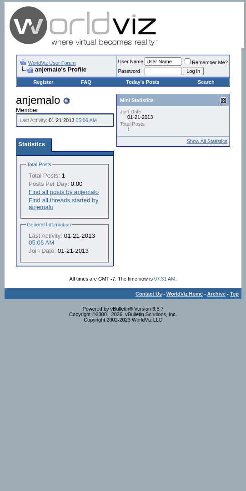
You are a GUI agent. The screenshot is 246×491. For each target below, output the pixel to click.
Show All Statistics (207, 141)
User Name (131, 61)
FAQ (86, 82)
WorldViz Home (184, 294)
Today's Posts (142, 82)
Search (206, 82)
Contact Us (149, 294)
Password (129, 71)
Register (43, 82)
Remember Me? (206, 62)
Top (234, 294)
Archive (216, 294)
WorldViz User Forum (52, 63)
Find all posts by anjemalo (64, 192)
